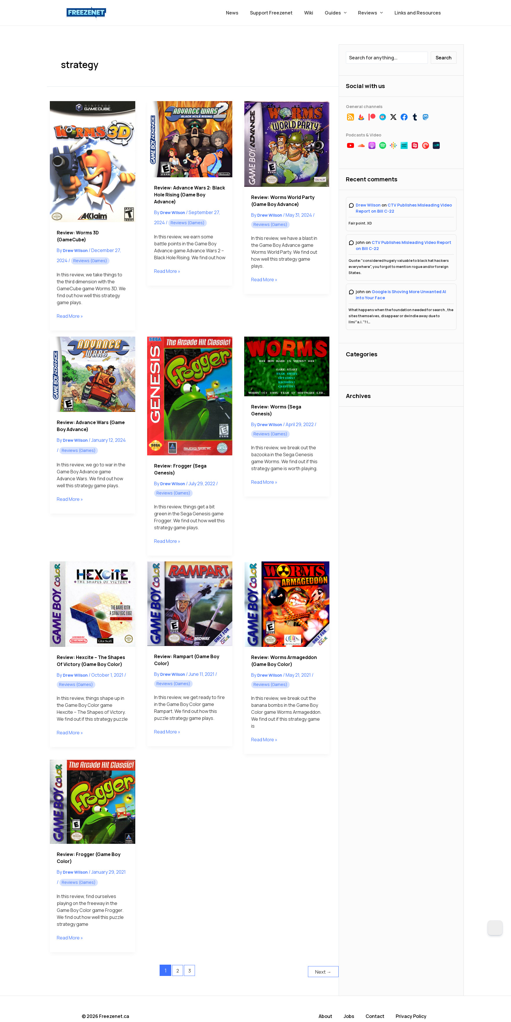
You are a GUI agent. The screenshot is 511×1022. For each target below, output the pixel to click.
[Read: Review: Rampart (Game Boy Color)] (189, 603)
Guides (342, 13)
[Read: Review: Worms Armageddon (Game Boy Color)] (286, 604)
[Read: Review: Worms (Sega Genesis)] (286, 366)
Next (323, 970)
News (245, 13)
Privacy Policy (414, 1015)
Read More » (70, 316)
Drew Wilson (368, 205)
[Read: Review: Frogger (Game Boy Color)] (92, 802)
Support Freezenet (281, 13)
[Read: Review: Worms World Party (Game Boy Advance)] (286, 144)
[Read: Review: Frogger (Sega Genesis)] (189, 396)
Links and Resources (419, 13)
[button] (350, 12)
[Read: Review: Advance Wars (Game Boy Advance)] (92, 374)
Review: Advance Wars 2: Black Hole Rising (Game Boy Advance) (189, 195)
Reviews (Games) (90, 260)
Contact (378, 1015)
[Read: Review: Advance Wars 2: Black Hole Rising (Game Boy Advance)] (189, 139)
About (329, 1015)
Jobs (352, 1015)
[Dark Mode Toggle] (495, 928)
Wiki (316, 13)
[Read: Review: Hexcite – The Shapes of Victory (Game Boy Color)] (92, 604)
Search (444, 57)
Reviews (374, 13)
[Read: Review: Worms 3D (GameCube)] (92, 161)
